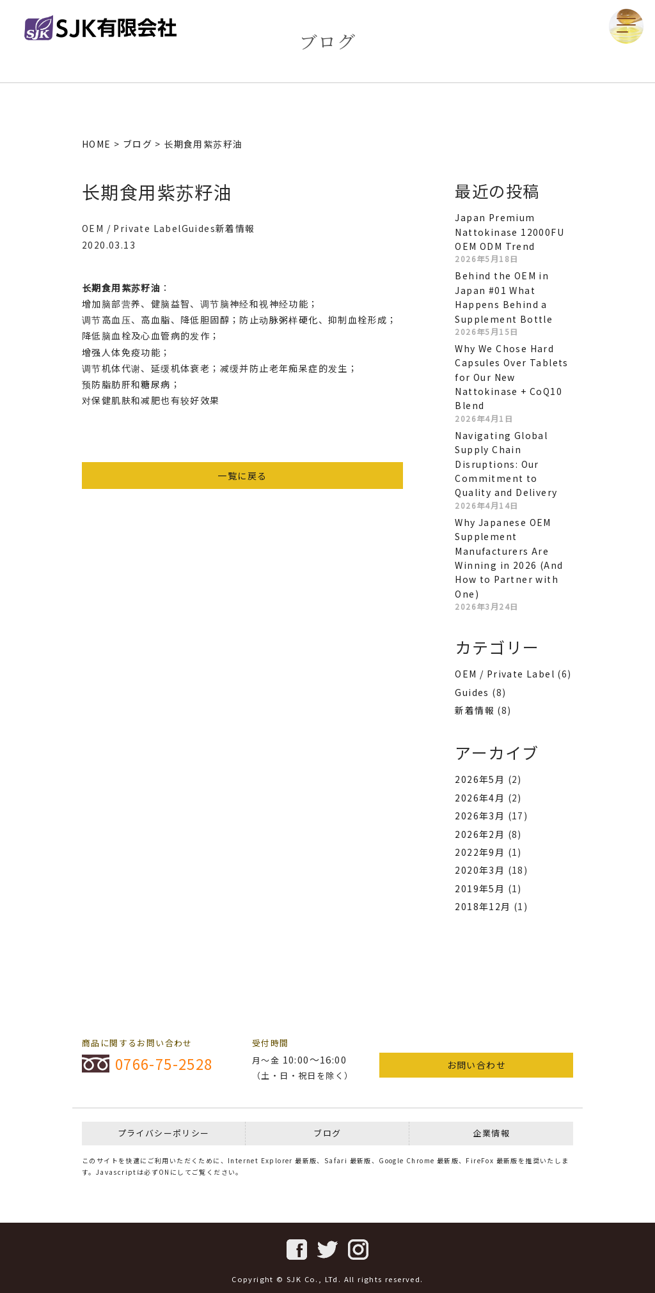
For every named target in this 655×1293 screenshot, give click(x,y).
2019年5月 (480, 888)
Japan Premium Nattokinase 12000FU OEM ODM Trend (509, 231)
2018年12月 (482, 906)
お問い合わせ (476, 1064)
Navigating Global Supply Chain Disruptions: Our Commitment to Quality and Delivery (506, 464)
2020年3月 (480, 869)
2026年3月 (480, 815)
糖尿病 (155, 384)
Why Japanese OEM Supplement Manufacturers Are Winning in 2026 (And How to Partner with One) (509, 558)
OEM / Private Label (505, 673)
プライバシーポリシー (164, 1133)
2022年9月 (480, 852)
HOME (96, 143)
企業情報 (491, 1133)
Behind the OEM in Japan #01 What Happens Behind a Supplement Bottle (504, 297)
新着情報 (474, 710)
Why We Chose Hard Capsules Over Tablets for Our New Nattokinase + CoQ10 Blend (511, 377)
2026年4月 (480, 797)
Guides (472, 692)
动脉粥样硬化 (288, 319)
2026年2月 (480, 834)
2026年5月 (480, 779)
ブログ (327, 1133)
